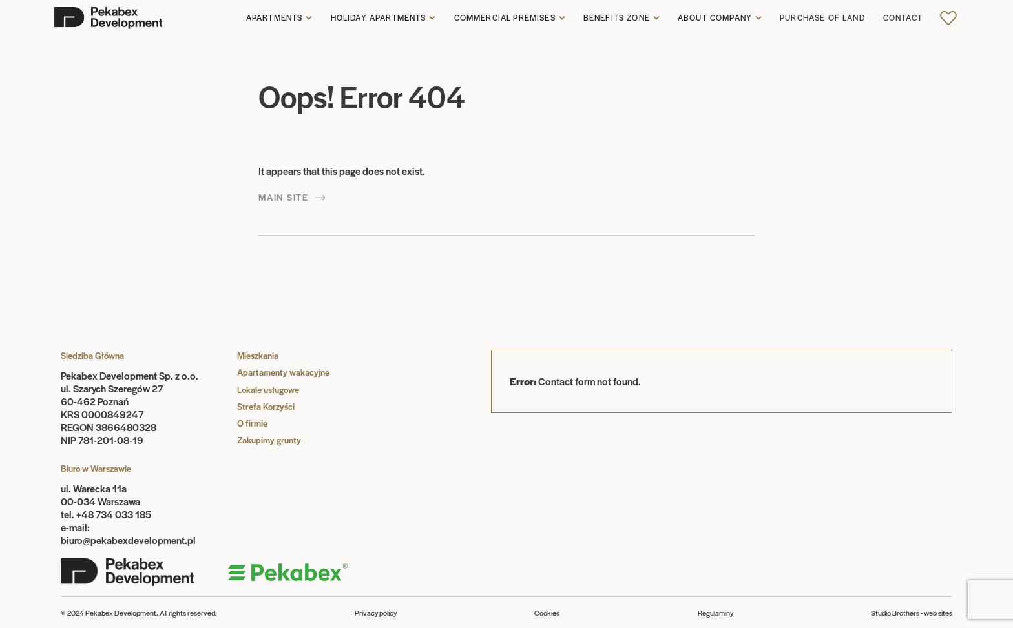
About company (715, 18)
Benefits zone (616, 18)
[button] (279, 18)
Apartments (274, 18)
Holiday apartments (378, 18)
